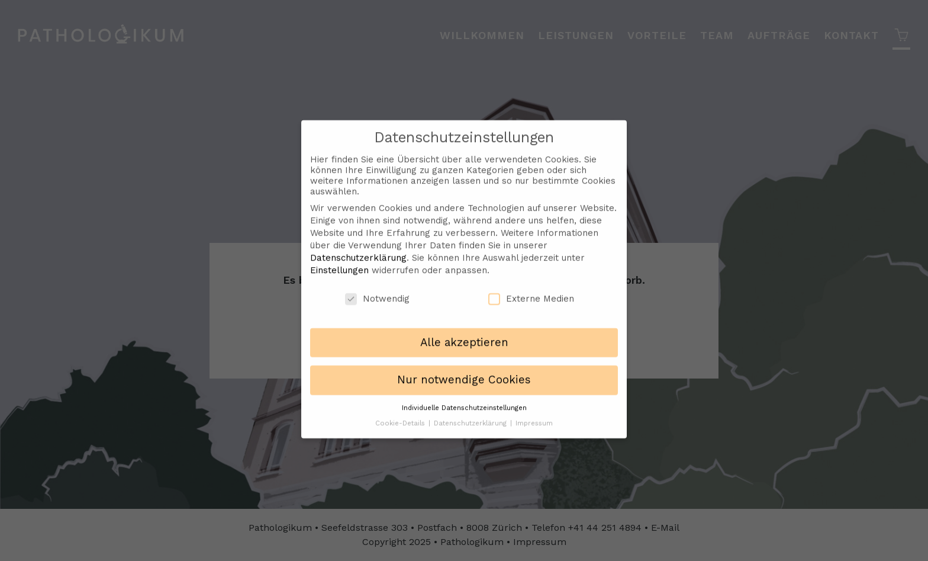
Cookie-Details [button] (401, 415)
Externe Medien (531, 290)
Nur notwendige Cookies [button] (464, 372)
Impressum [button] (534, 415)
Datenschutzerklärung (358, 249)
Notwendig (377, 290)
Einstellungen (339, 262)
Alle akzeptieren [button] (464, 334)
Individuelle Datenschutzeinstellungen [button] (464, 399)
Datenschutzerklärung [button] (471, 415)
